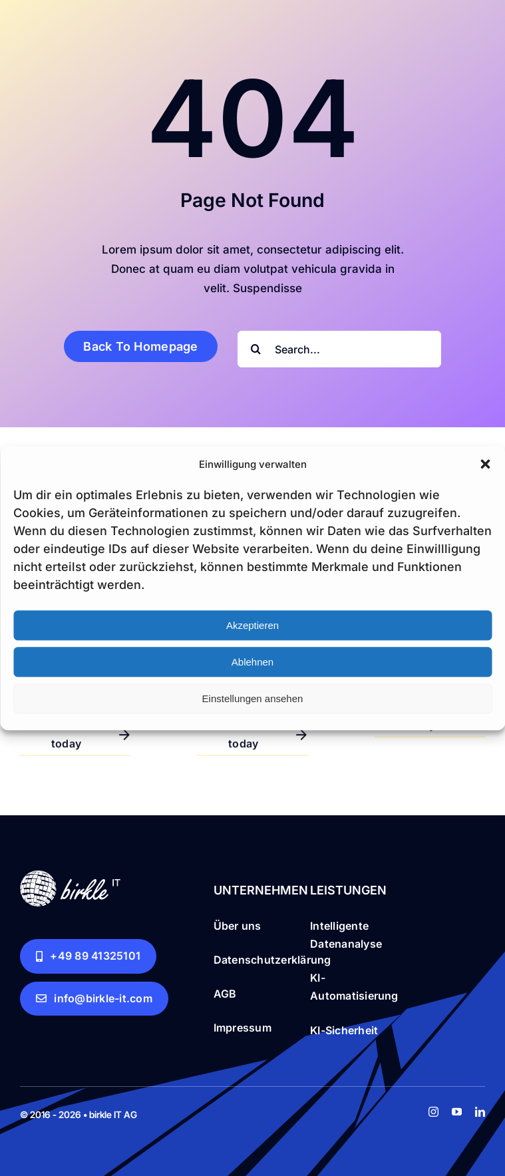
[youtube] (457, 1112)
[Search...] (339, 349)
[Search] (256, 349)
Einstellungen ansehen (252, 698)
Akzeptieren (252, 625)
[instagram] (433, 1112)
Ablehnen (252, 662)
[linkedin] (480, 1112)
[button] (485, 464)
